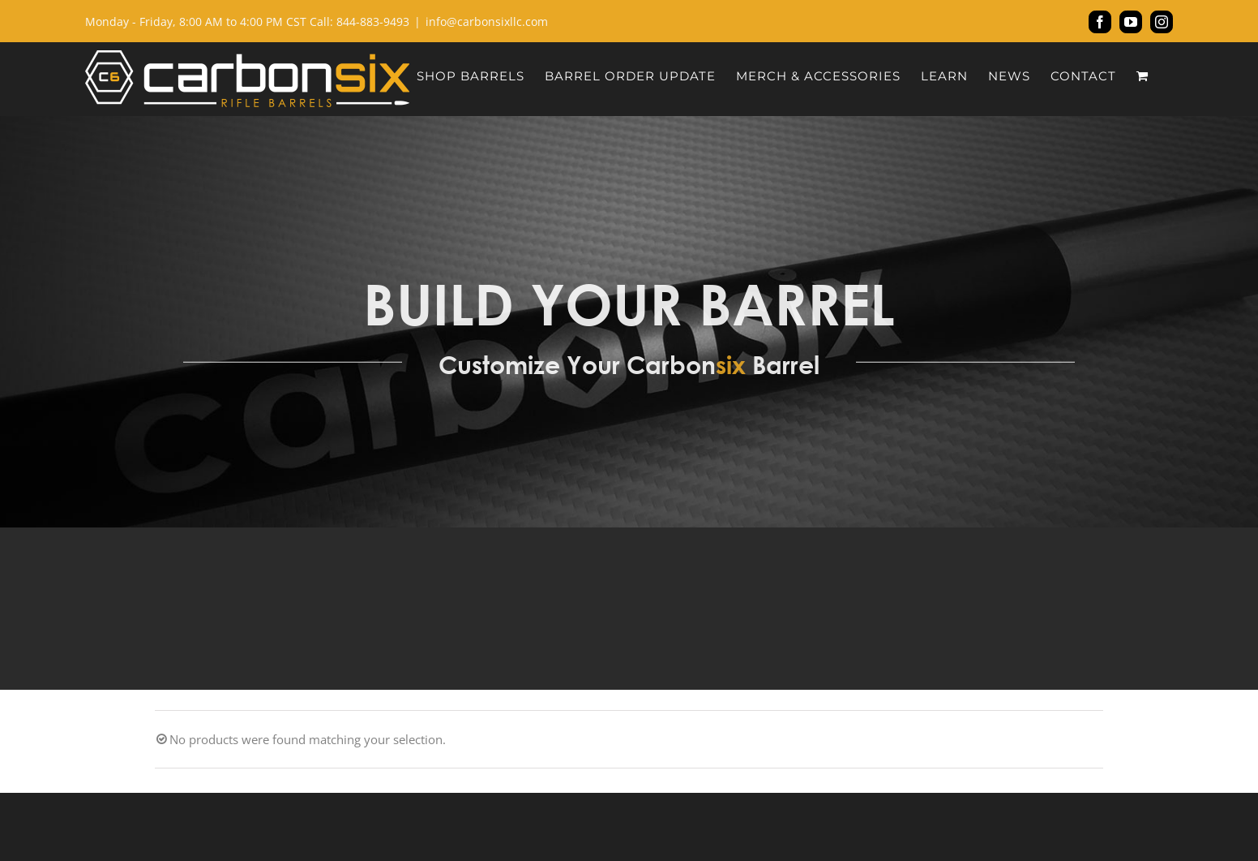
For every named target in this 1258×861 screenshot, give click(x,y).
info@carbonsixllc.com (487, 21)
